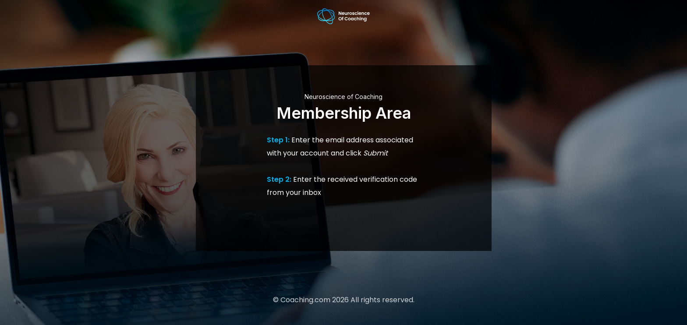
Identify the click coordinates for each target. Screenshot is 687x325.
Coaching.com (305, 300)
